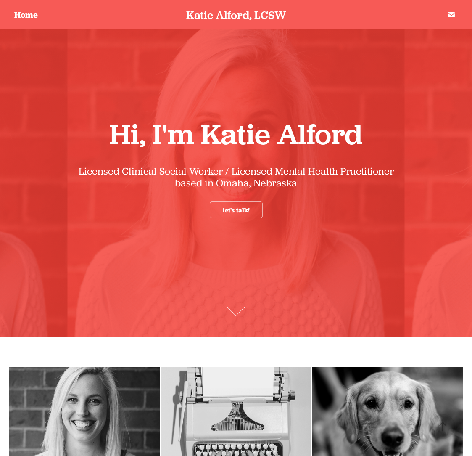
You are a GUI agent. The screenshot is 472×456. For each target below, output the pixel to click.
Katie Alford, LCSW (236, 15)
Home (26, 14)
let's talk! (236, 210)
